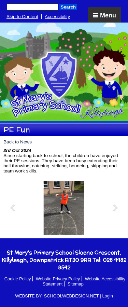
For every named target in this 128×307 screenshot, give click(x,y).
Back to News (17, 141)
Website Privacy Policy (58, 278)
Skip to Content (22, 16)
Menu (104, 15)
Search (68, 7)
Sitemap (76, 284)
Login (107, 295)
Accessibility (57, 16)
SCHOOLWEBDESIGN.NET (71, 295)
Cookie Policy (17, 278)
